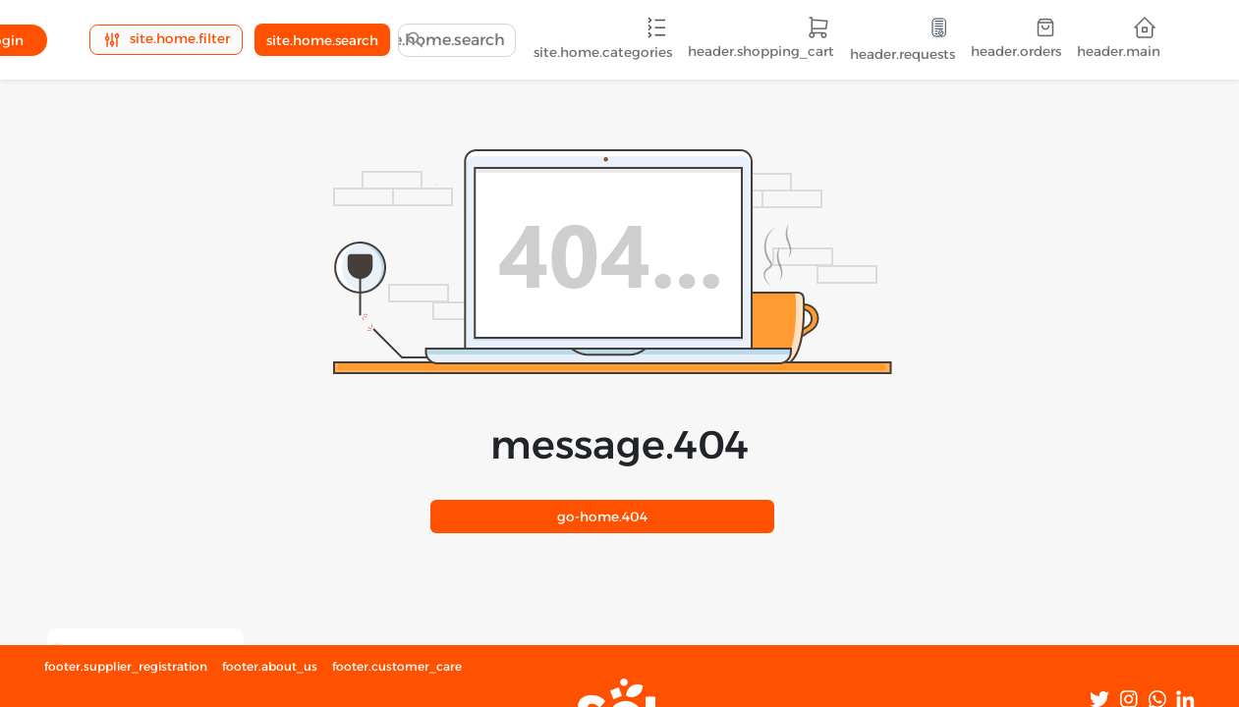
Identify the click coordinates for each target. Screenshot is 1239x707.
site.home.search (322, 40)
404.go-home (602, 516)
